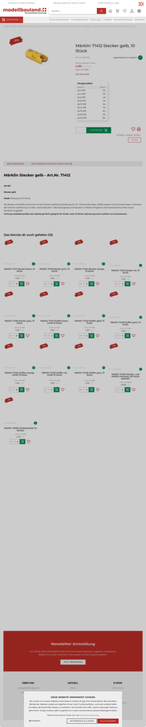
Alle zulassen (108, 721)
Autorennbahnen (79, 20)
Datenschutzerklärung (89, 715)
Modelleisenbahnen (59, 20)
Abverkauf (140, 20)
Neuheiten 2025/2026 (123, 20)
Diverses (107, 20)
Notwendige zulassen (82, 721)
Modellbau (95, 20)
